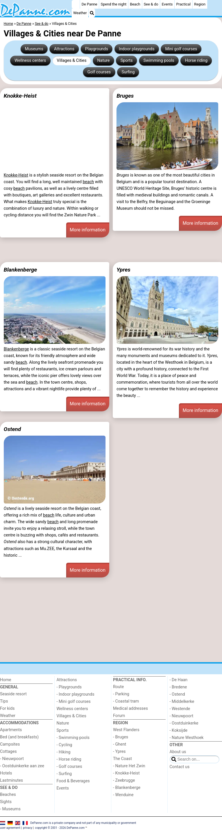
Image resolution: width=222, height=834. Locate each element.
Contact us (180, 766)
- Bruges (120, 737)
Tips (4, 701)
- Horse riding (69, 759)
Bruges (125, 95)
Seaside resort (13, 694)
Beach (135, 4)
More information (87, 230)
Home (5, 679)
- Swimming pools (73, 737)
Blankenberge (20, 269)
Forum (119, 715)
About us (178, 751)
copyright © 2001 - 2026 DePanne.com (60, 827)
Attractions (64, 49)
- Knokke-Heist (126, 773)
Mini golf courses (181, 49)
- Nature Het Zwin (129, 766)
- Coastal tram (126, 701)
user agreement (10, 827)
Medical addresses (130, 708)
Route (118, 686)
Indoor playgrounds (136, 49)
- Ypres (119, 751)
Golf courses (99, 72)
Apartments (11, 729)
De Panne (89, 4)
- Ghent (119, 744)
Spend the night (114, 4)
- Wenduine (123, 794)
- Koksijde (179, 730)
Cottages (8, 751)
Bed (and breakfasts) (19, 737)
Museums (34, 49)
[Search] (92, 13)
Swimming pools (158, 60)
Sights (6, 801)
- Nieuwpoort (12, 758)
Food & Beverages (73, 781)
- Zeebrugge (124, 780)
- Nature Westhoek (187, 737)
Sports (127, 60)
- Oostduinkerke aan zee (22, 766)
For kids (7, 708)
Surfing (127, 72)
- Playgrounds (69, 687)
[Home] (76, 4)
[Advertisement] (111, 249)
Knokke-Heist (20, 95)
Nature (103, 60)
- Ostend (177, 694)
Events (167, 4)
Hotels (6, 773)
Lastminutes (11, 780)
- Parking (121, 694)
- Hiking (64, 752)
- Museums (10, 809)
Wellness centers (30, 60)
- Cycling (64, 744)
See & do (151, 4)
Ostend (12, 429)
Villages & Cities (71, 60)
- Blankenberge (126, 787)
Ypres (123, 269)
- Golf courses (69, 766)
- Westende (180, 708)
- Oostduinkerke (184, 723)
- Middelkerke (182, 701)
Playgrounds (96, 49)
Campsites (10, 744)
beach (88, 181)
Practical (183, 4)
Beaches (8, 794)
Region (200, 4)
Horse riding (196, 60)
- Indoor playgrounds (76, 694)
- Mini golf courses (74, 701)
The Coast (122, 758)
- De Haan (179, 679)
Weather (80, 13)
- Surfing (64, 773)
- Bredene (178, 687)
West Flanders (126, 729)
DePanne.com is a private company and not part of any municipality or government (83, 822)
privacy (27, 827)
